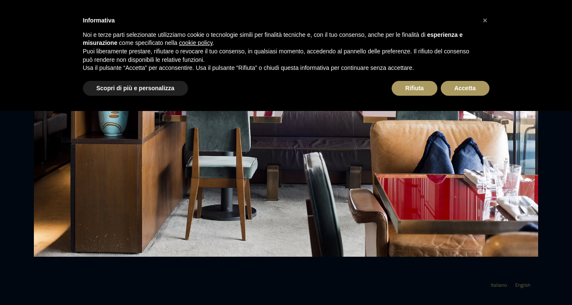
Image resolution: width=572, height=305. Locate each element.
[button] (485, 20)
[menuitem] (498, 285)
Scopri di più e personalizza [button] (135, 88)
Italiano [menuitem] (499, 285)
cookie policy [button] (196, 42)
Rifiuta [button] (414, 88)
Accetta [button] (465, 88)
